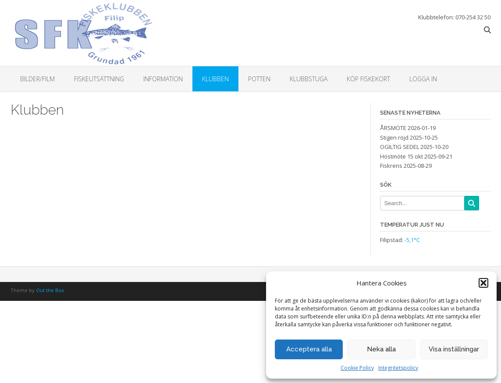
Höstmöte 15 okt (401, 156)
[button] (483, 282)
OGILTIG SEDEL (399, 147)
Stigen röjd (394, 137)
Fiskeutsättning (99, 79)
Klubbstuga (308, 79)
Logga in (423, 79)
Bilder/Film (37, 79)
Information (163, 79)
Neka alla (381, 349)
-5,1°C (412, 240)
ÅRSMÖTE (393, 128)
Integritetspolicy (398, 368)
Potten (259, 79)
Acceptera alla (309, 349)
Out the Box (50, 290)
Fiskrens (391, 166)
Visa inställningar (454, 349)
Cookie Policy (357, 368)
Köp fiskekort (368, 79)
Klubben (215, 79)
